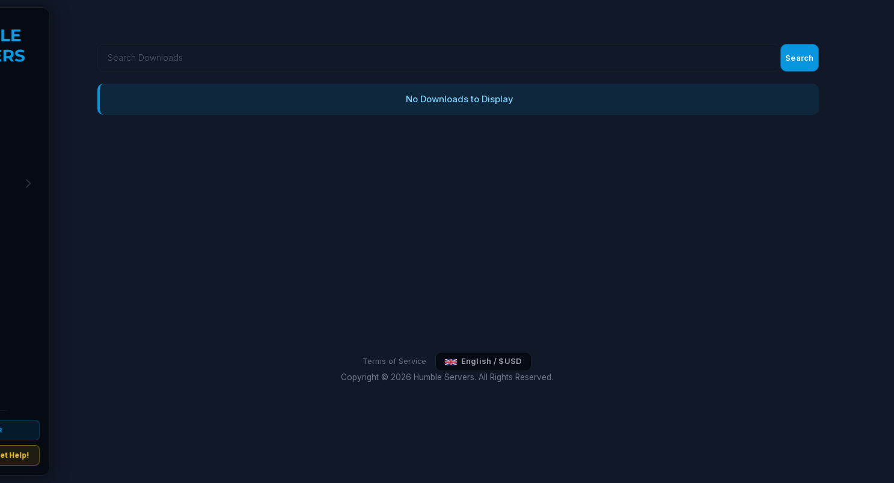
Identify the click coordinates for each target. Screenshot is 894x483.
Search (862, 25)
